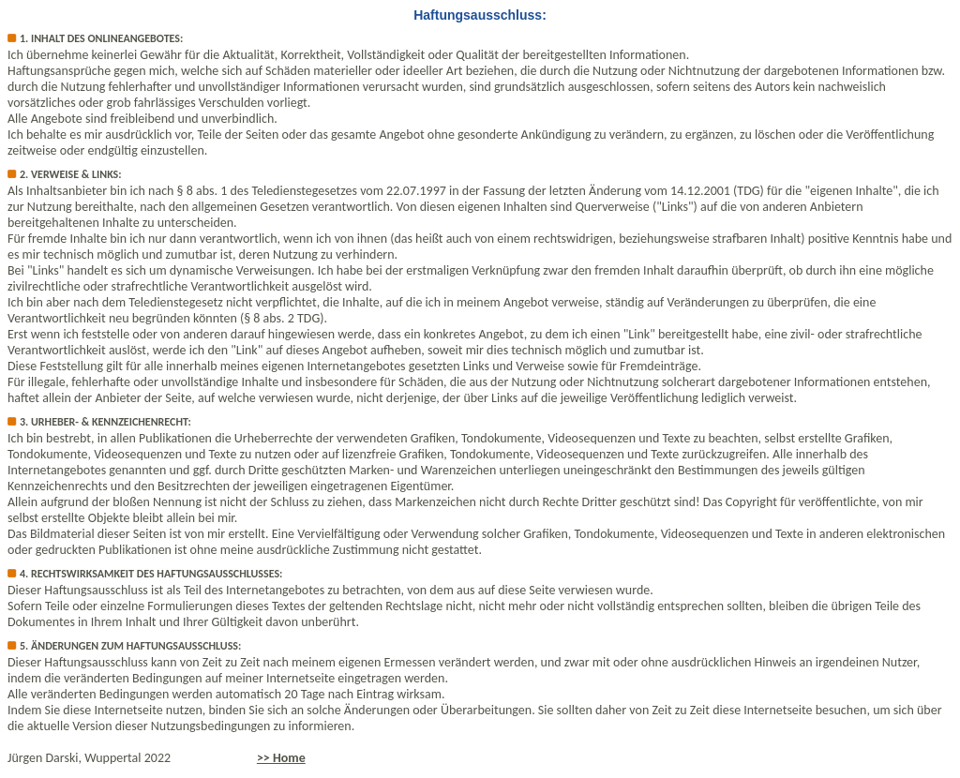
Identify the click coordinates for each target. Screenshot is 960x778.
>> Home (281, 758)
